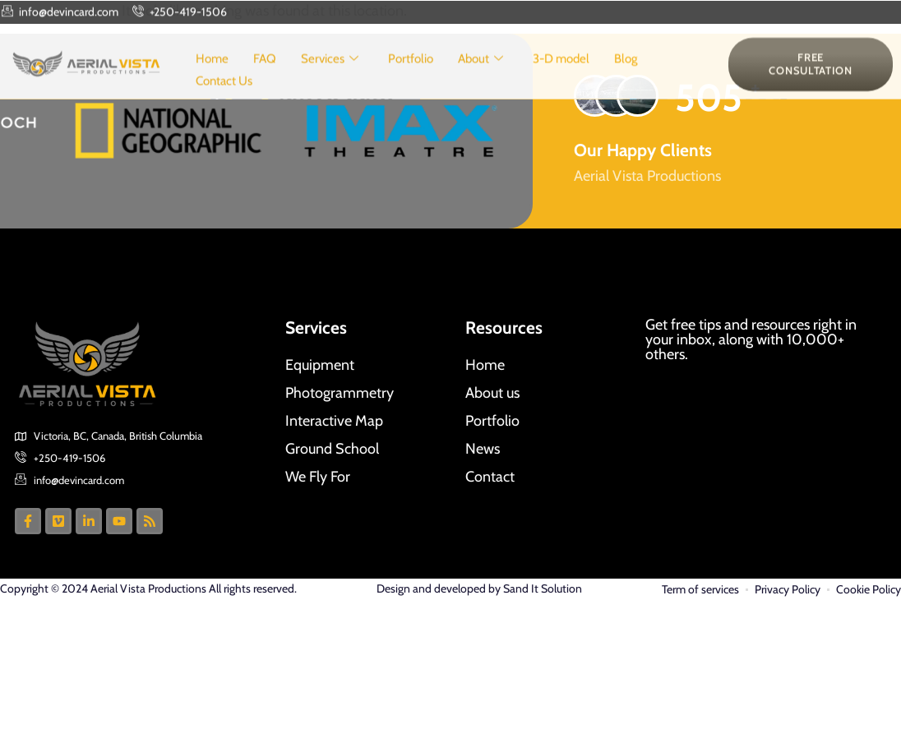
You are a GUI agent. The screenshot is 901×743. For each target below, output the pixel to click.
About (480, 78)
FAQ (264, 77)
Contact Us (224, 99)
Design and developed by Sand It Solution (479, 588)
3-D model (561, 77)
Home (212, 77)
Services (329, 78)
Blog (625, 77)
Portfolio (410, 77)
